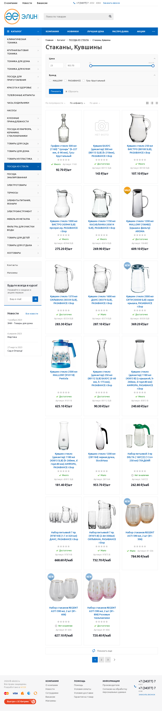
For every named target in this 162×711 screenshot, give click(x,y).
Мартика (12, 337)
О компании (52, 685)
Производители (111, 685)
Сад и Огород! (14, 350)
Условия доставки (83, 693)
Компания (52, 31)
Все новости (32, 314)
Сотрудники (52, 693)
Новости (50, 689)
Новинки (73, 31)
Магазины (51, 700)
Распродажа (120, 31)
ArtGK (23, 687)
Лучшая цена (95, 31)
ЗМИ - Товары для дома (20, 323)
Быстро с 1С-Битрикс (18, 701)
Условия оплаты (82, 689)
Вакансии (50, 697)
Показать (56, 91)
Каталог (16, 31)
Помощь (79, 681)
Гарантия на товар (83, 697)
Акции (141, 31)
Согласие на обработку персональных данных (115, 690)
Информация (111, 681)
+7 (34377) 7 (82, 3)
